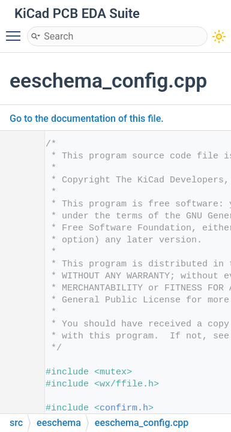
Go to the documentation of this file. (87, 118)
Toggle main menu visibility (16, 31)
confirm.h (124, 408)
